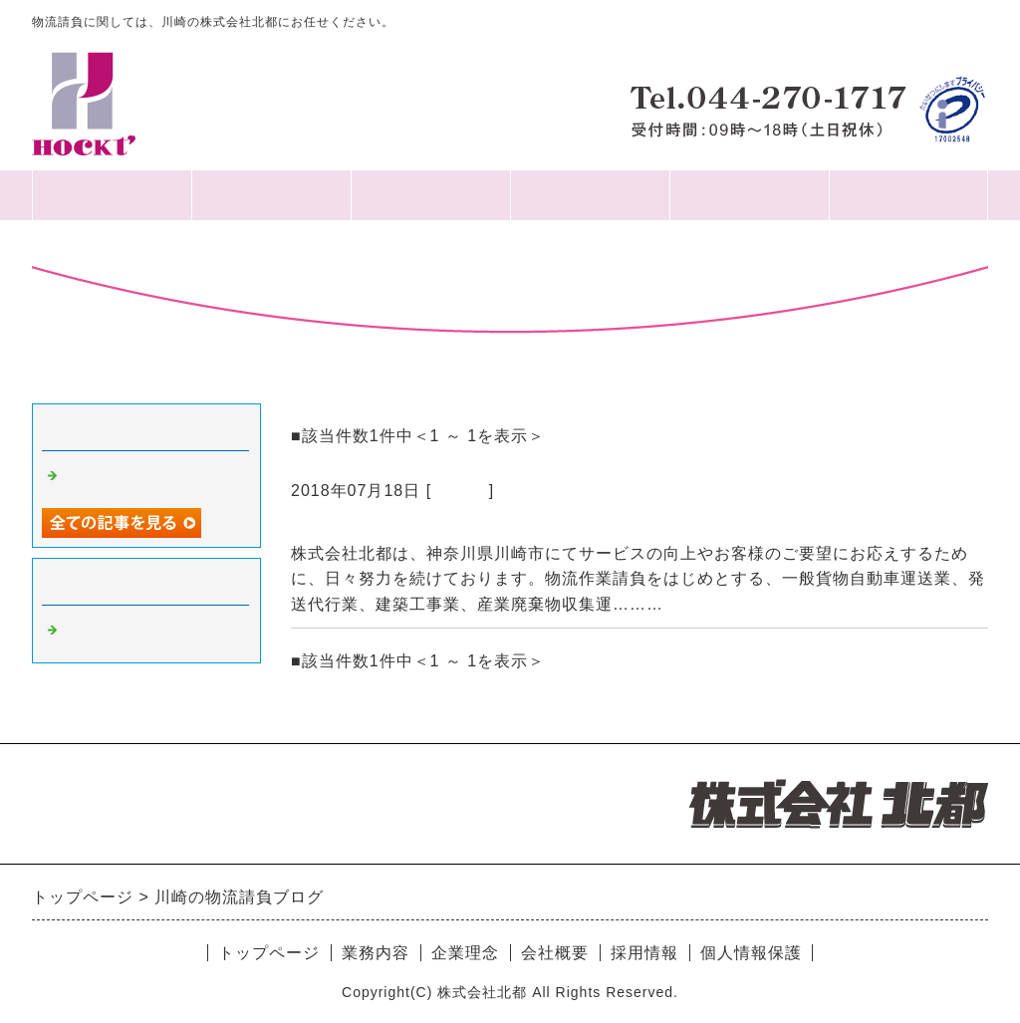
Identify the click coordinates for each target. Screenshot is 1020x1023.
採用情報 (749, 194)
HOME (111, 194)
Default (460, 490)
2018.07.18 (336, 527)
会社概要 (271, 194)
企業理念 (430, 194)
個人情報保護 (908, 194)
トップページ (269, 952)
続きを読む (710, 604)
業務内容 (590, 194)
